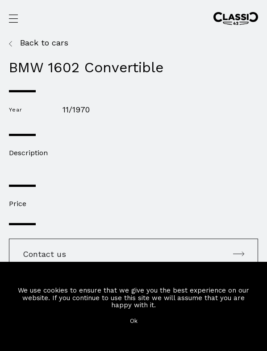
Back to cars (44, 43)
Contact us (133, 254)
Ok (134, 321)
